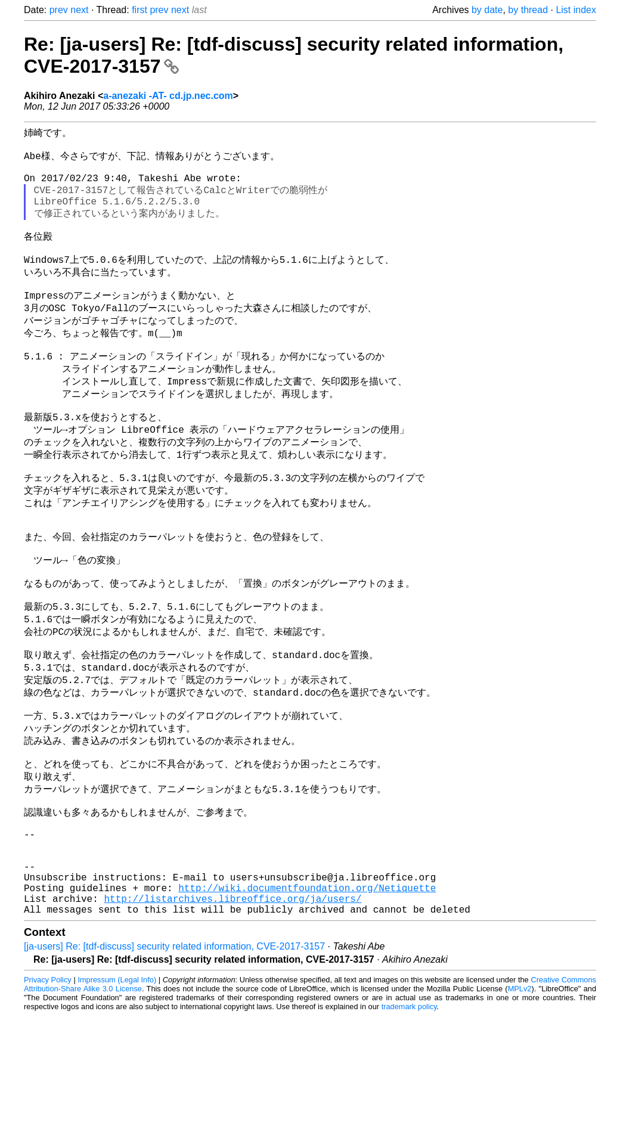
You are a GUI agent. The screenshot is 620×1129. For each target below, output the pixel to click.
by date (487, 10)
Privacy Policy (48, 1092)
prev (58, 10)
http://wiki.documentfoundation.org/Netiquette (307, 996)
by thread (528, 10)
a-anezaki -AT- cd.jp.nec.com (168, 96)
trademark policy (409, 1119)
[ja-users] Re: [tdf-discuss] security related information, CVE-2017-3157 (174, 1059)
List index (576, 10)
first (139, 10)
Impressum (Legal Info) (117, 1092)
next (79, 10)
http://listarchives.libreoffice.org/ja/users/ (232, 1009)
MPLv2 (520, 1101)
